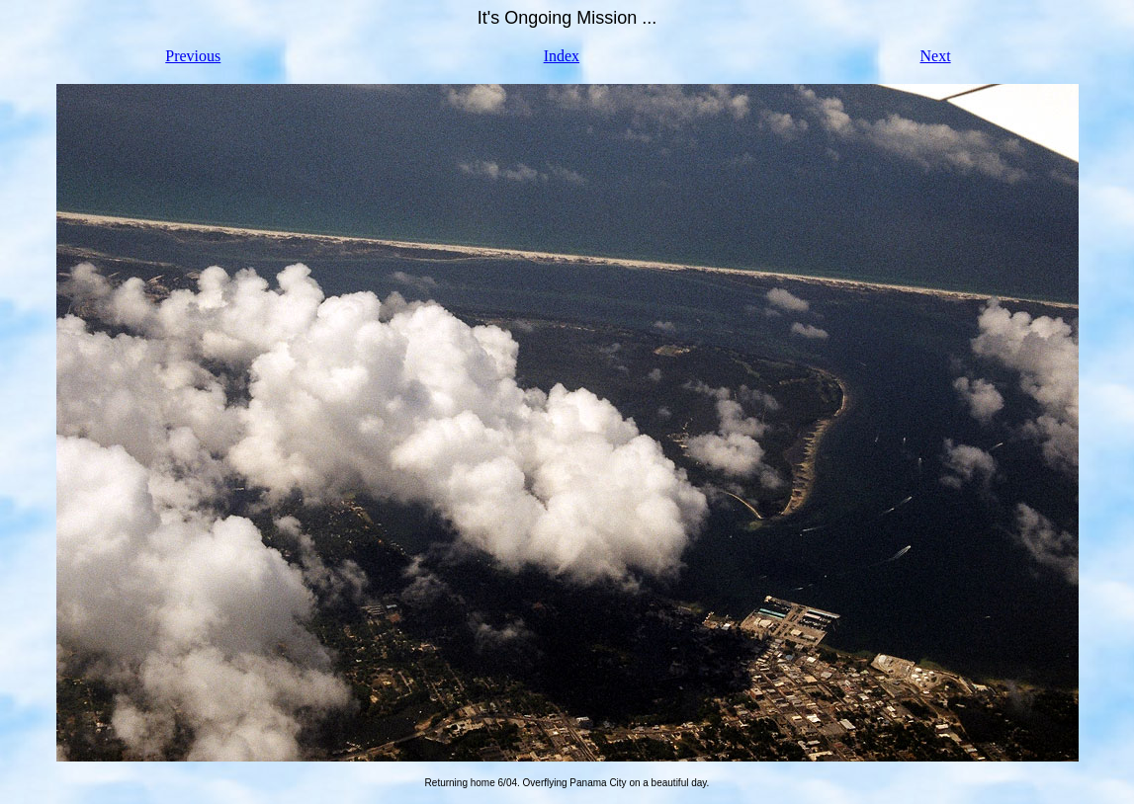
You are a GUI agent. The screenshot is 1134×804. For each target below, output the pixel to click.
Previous (192, 55)
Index (561, 55)
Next (935, 55)
